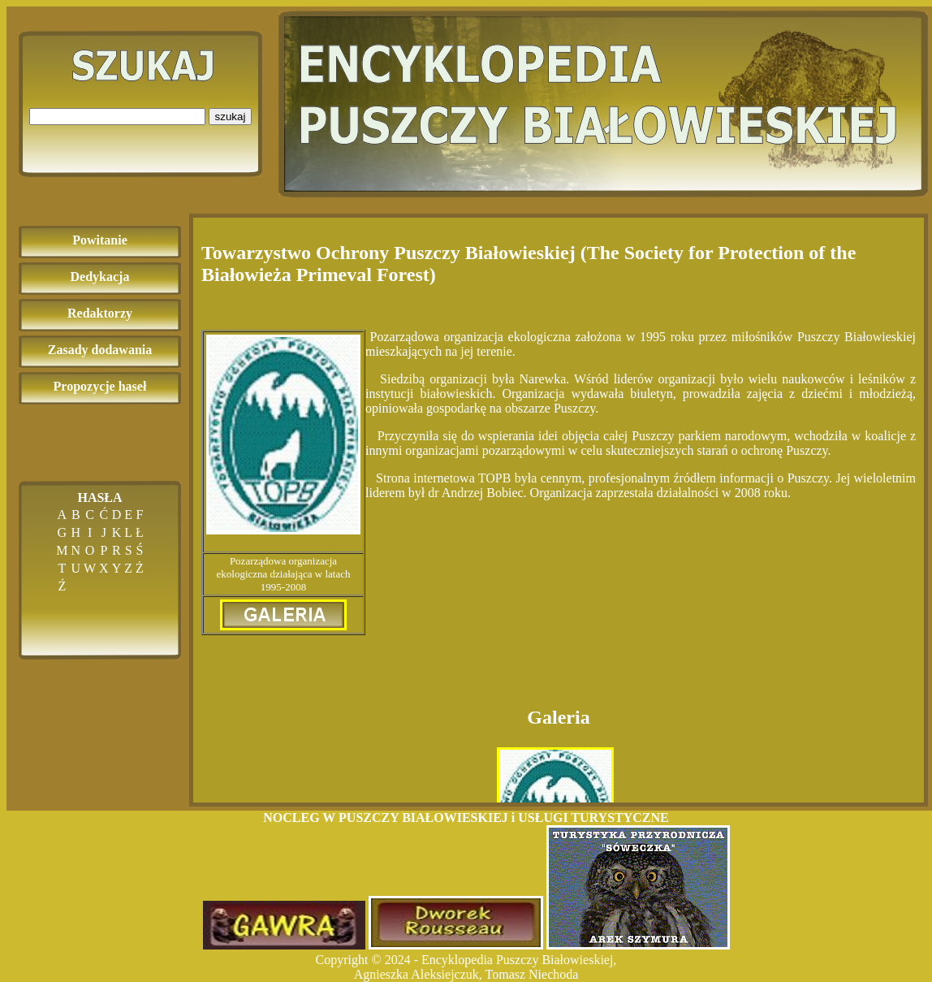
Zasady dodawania (100, 350)
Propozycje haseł (100, 386)
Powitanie (99, 240)
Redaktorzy (99, 313)
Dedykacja (100, 276)
